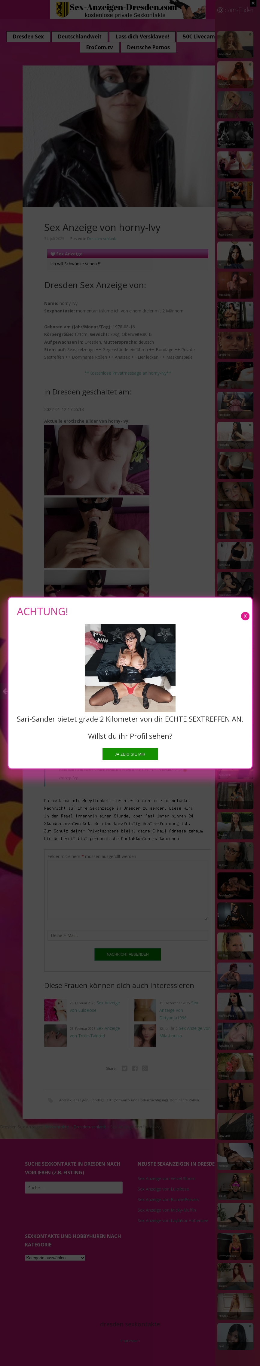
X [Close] (245, 616)
